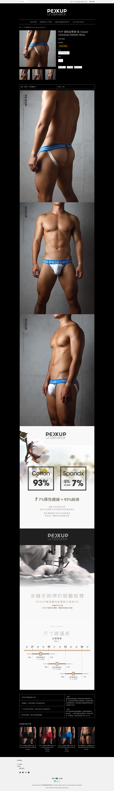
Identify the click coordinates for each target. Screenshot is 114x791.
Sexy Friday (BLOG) (78, 22)
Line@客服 (19, 764)
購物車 (93, 1)
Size (59, 50)
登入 (71, 1)
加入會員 (77, 1)
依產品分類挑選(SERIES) (62, 22)
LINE (86, 715)
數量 (59, 56)
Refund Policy (65, 787)
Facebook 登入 (83, 1)
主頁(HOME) (33, 22)
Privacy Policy (57, 787)
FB (89, 715)
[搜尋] (24, 2)
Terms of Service (50, 787)
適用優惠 (60, 42)
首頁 (20, 27)
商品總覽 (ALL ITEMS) (46, 22)
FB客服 (18, 766)
